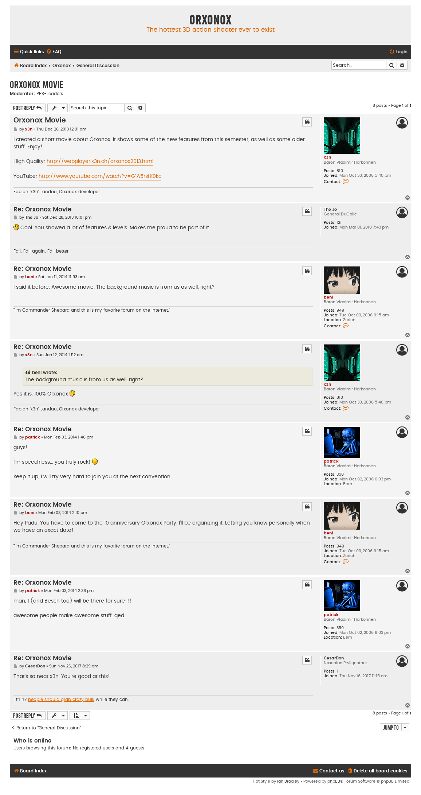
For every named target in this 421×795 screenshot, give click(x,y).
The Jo (330, 209)
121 (339, 223)
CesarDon (334, 658)
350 (340, 474)
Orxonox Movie (36, 84)
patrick (331, 461)
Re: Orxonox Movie (42, 210)
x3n (327, 157)
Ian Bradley (288, 781)
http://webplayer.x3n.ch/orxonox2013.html (100, 161)
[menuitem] (53, 52)
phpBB (333, 781)
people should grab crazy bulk (61, 699)
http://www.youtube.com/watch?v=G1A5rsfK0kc (100, 176)
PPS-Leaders (49, 93)
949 (340, 310)
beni (328, 297)
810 (340, 171)
